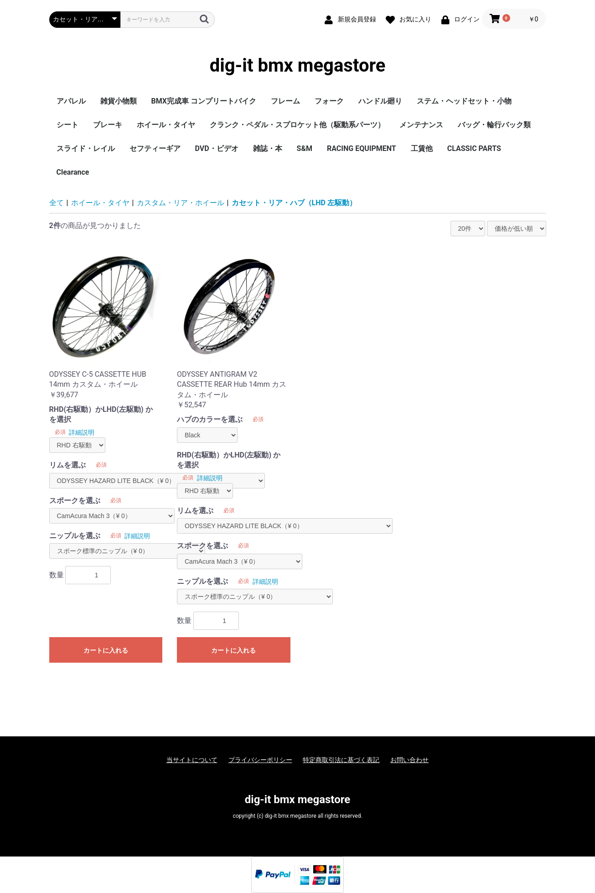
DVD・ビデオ (216, 148)
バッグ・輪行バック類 (494, 124)
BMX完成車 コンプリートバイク (203, 101)
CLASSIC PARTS (474, 148)
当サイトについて (191, 759)
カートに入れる (105, 650)
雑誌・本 (267, 148)
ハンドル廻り (380, 101)
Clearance (73, 172)
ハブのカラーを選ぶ (210, 419)
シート (67, 124)
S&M (304, 148)
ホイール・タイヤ (166, 124)
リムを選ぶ (67, 465)
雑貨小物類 (118, 101)
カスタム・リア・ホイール (180, 202)
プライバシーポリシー (260, 759)
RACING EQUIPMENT (361, 148)
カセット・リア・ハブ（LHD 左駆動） (294, 202)
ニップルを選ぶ (74, 535)
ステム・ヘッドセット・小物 (464, 101)
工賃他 (422, 148)
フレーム (285, 101)
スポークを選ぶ (74, 500)
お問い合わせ (409, 759)
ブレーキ (107, 124)
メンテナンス (421, 124)
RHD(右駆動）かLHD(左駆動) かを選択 (101, 414)
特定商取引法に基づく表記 (341, 759)
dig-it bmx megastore (298, 66)
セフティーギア (155, 148)
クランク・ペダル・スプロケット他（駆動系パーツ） (297, 124)
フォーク (329, 101)
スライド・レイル (86, 148)
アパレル (71, 101)
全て (56, 202)
